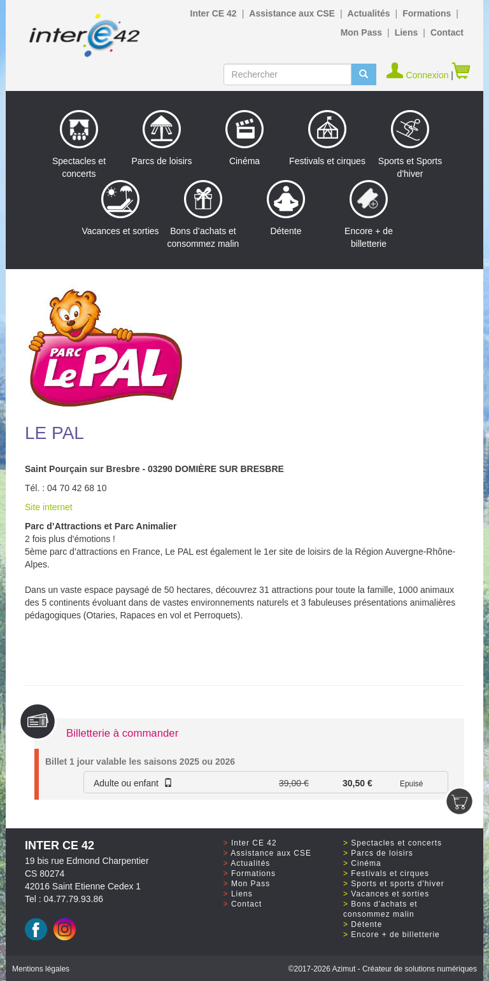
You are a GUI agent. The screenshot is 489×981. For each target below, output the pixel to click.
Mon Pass (361, 32)
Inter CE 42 (213, 13)
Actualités (369, 13)
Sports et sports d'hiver (397, 883)
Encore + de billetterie (368, 214)
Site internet (49, 507)
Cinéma (244, 138)
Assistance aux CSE (292, 13)
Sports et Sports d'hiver (410, 144)
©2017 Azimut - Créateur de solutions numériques (382, 968)
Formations (426, 13)
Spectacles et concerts (79, 144)
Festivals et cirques (327, 138)
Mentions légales (40, 968)
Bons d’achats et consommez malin (203, 214)
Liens (406, 32)
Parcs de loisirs (162, 138)
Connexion (418, 75)
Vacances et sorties (120, 208)
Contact (447, 32)
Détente (286, 208)
